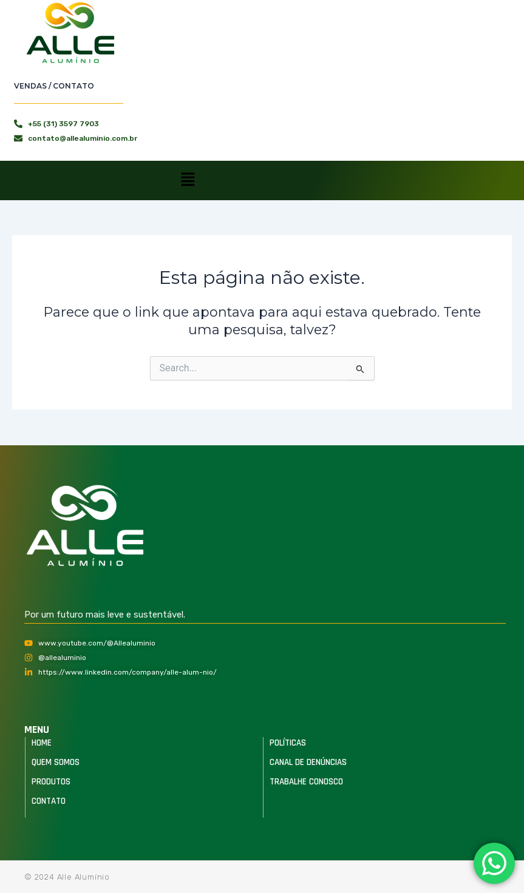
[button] (187, 180)
